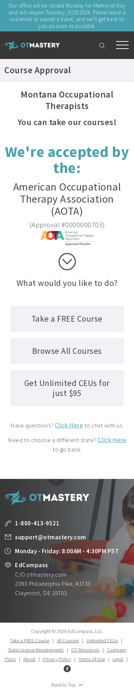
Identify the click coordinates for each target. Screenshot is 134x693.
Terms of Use (92, 659)
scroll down (67, 262)
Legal (118, 659)
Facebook (67, 668)
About (29, 659)
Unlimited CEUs (102, 640)
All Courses (68, 640)
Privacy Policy (57, 659)
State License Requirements (36, 650)
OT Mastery (32, 45)
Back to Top (63, 685)
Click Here (69, 425)
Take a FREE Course (29, 640)
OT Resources (85, 650)
